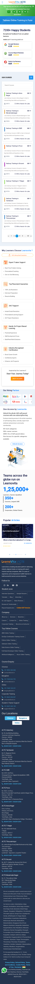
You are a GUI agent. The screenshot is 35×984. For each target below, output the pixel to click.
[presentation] (9, 554)
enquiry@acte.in (8, 691)
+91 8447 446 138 (9, 706)
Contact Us (12, 620)
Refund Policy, (20, 962)
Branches (21, 617)
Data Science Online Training (10, 647)
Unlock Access (17, 444)
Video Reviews (18, 601)
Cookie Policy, (20, 965)
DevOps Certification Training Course (13, 636)
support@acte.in (8, 709)
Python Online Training (8, 640)
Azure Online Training (23, 654)
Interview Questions (8, 593)
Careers (4, 620)
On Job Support (6, 601)
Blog (11, 597)
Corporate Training (7, 624)
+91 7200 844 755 (9, 679)
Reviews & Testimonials (9, 604)
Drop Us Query (18, 378)
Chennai (10, 718)
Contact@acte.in (8, 672)
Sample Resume (22, 593)
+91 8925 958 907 (9, 697)
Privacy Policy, (10, 962)
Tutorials (4, 597)
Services (12, 617)
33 (28, 236)
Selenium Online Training (9, 644)
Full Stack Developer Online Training (12, 651)
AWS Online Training (8, 633)
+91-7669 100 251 (9, 688)
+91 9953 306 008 (9, 670)
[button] (14, 554)
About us (4, 617)
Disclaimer (18, 967)
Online (17, 723)
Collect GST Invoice (23, 608)
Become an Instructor (22, 624)
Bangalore (23, 718)
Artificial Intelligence (8, 654)
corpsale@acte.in (8, 700)
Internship (18, 597)
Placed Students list (8, 608)
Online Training (23, 620)
